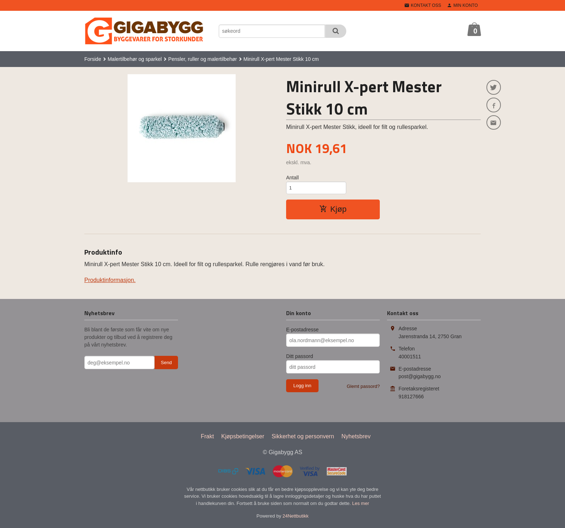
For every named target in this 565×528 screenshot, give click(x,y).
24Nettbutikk (295, 517)
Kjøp (332, 210)
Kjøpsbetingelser (242, 437)
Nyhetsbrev (356, 437)
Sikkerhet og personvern (303, 437)
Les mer (360, 504)
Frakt (207, 437)
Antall (292, 177)
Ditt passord (299, 357)
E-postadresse (302, 331)
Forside (92, 59)
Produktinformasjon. (109, 281)
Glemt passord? (363, 387)
